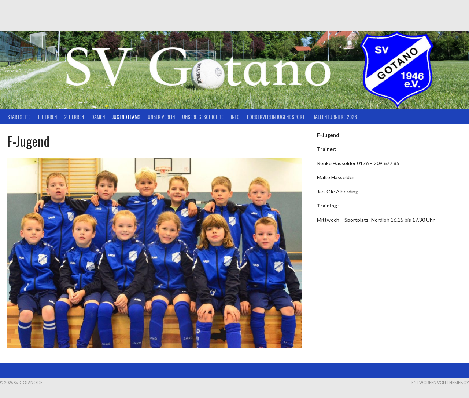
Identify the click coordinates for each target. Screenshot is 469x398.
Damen (98, 116)
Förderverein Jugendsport (276, 116)
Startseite (18, 116)
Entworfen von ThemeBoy (440, 382)
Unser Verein (161, 116)
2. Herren (74, 116)
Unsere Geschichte (203, 116)
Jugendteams (126, 116)
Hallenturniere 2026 (334, 116)
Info (235, 116)
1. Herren (47, 116)
